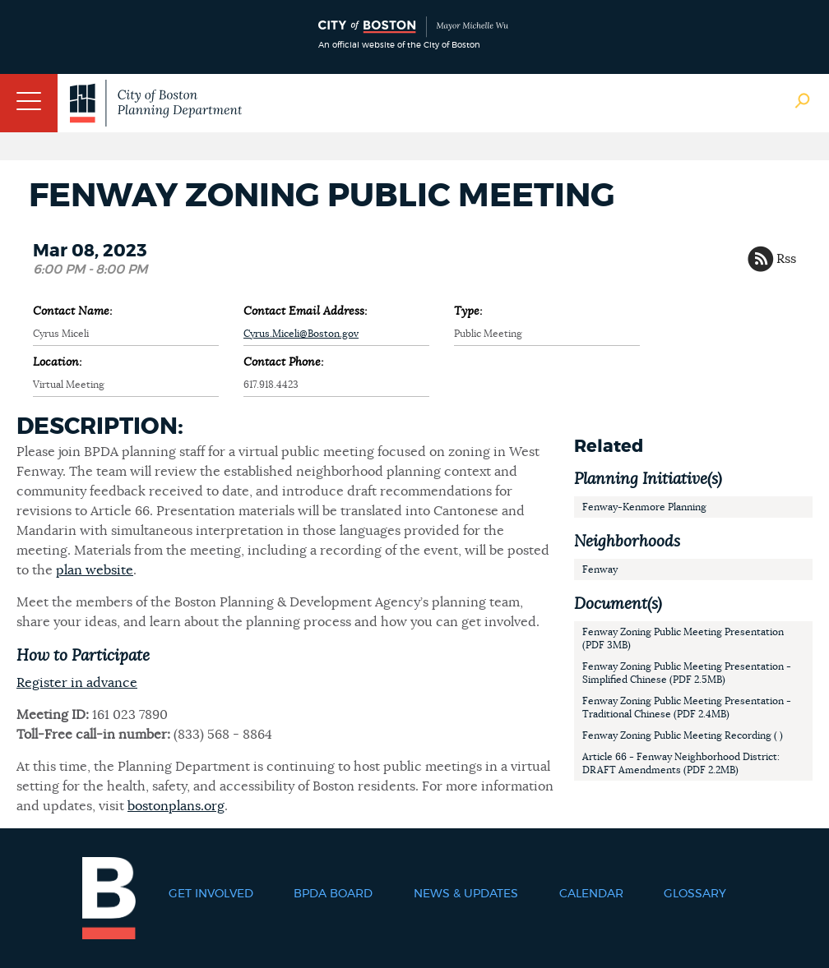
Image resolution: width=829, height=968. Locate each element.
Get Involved (211, 894)
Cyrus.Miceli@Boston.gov (301, 334)
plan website (94, 570)
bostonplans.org (176, 806)
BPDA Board (333, 894)
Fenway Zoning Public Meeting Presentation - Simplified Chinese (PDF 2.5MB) (686, 673)
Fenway (600, 569)
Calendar (591, 894)
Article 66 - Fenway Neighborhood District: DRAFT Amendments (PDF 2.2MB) (681, 763)
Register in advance (76, 682)
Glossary (695, 894)
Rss (786, 258)
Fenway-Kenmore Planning (644, 507)
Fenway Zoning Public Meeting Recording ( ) (682, 735)
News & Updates (466, 894)
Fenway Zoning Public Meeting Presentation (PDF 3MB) (683, 638)
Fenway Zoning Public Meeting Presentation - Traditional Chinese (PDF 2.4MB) (686, 707)
